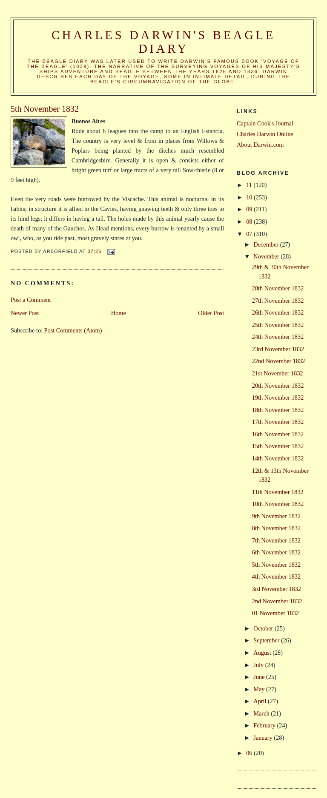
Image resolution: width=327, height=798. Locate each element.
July (259, 665)
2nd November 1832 (277, 601)
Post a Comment (31, 299)
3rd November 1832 (276, 588)
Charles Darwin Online (265, 134)
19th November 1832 (278, 397)
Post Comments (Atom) (73, 330)
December (266, 244)
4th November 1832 (276, 576)
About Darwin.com (260, 144)
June (259, 676)
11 (249, 185)
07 (250, 233)
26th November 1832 (278, 312)
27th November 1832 (278, 300)
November (267, 256)
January (263, 737)
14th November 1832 (278, 458)
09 (250, 209)
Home (118, 313)
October (264, 628)
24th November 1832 (278, 336)
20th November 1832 (278, 385)
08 (250, 221)
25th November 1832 (278, 324)
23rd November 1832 (278, 349)
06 (250, 753)
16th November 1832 (278, 434)
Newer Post (25, 313)
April (260, 701)
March (262, 713)
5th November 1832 (276, 564)
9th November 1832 (276, 516)
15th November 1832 (278, 446)
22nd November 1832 (278, 361)
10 (250, 197)
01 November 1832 (275, 613)
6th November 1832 (276, 552)
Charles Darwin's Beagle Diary (163, 41)
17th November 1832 (278, 421)
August (262, 652)
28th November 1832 (278, 288)
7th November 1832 (276, 540)
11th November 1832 (278, 491)
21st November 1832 (277, 373)
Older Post (211, 313)
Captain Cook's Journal (265, 123)
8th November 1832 (276, 528)
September (267, 640)
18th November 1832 (278, 409)
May (259, 689)
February (265, 725)
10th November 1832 (278, 503)
